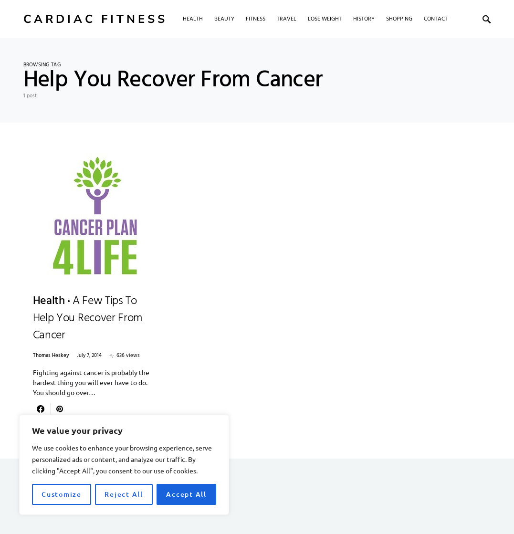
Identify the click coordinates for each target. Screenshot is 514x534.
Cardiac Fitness (95, 19)
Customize (62, 494)
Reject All (124, 494)
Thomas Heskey (51, 356)
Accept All (186, 494)
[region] (124, 465)
